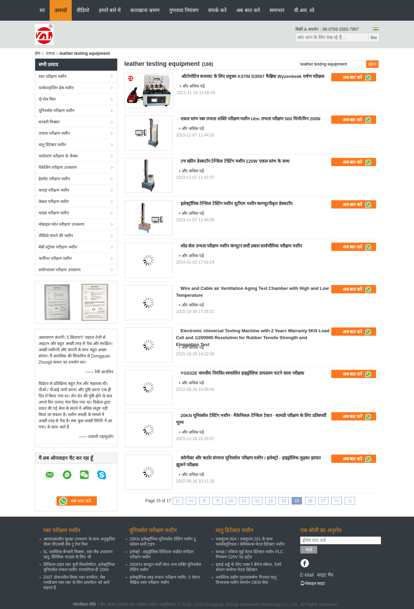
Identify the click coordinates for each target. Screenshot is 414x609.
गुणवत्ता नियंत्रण (184, 10)
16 (310, 500)
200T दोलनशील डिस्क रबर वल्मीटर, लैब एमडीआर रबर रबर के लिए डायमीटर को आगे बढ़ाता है (76, 582)
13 (270, 500)
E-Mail (307, 575)
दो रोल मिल (47, 99)
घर (42, 10)
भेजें (308, 549)
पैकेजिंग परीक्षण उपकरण (58, 167)
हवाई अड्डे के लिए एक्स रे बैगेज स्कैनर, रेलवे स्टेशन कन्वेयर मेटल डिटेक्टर (248, 567)
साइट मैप (325, 575)
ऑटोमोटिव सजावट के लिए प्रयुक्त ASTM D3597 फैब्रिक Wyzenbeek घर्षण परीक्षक (253, 76)
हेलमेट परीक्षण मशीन (54, 178)
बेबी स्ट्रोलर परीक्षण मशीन (58, 247)
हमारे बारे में (110, 10)
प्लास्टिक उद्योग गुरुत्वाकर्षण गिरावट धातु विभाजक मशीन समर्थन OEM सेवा (246, 580)
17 (323, 500)
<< (191, 500)
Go (374, 37)
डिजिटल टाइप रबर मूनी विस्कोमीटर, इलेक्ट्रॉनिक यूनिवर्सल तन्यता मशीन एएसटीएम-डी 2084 (79, 567)
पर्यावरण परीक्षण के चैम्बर (58, 156)
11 (244, 500)
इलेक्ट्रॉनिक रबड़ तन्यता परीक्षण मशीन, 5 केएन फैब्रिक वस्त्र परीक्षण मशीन (165, 580)
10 (231, 500)
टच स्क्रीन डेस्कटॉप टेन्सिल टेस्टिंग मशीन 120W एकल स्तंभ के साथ (235, 161)
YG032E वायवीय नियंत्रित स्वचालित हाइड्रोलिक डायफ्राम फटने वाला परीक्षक (242, 373)
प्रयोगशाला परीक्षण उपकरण (60, 269)
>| (350, 500)
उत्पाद (50, 53)
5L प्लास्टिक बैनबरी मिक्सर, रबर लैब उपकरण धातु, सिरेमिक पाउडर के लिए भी (78, 554)
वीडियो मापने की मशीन (56, 235)
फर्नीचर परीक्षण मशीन (55, 258)
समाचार (277, 10)
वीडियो (83, 10)
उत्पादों (60, 10)
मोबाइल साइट (312, 583)
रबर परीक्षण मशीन (53, 76)
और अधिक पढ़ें (193, 86)
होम (37, 53)
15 (297, 500)
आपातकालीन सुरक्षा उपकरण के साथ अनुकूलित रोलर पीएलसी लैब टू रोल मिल (79, 542)
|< (178, 500)
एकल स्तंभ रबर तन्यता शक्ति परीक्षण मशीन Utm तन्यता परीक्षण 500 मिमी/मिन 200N (251, 118)
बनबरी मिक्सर (49, 122)
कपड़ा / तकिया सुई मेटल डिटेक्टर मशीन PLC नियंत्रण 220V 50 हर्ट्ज (249, 554)
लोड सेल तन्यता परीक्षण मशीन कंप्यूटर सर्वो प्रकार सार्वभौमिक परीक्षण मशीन (241, 245)
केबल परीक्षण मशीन (54, 201)
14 (283, 500)
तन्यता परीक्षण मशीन (54, 133)
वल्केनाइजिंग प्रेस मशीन (56, 87)
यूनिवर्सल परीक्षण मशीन (57, 110)
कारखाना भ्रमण (145, 10)
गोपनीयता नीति (84, 604)
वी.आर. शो (304, 10)
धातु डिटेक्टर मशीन (53, 144)
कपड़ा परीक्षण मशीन (54, 190)
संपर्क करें (217, 10)
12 (257, 500)
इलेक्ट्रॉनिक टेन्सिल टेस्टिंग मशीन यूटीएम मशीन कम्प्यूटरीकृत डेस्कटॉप (236, 203)
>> (336, 500)
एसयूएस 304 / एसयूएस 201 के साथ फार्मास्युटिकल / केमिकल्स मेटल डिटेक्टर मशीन (250, 542)
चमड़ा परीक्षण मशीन (54, 213)
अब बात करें (248, 10)
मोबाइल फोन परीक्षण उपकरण (61, 224)
